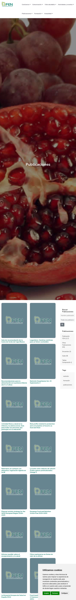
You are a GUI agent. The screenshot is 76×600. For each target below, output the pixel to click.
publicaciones (67, 385)
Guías (65, 356)
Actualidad (48, 13)
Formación (38, 13)
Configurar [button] (64, 593)
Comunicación (37, 4)
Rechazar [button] (55, 593)
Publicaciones (27, 13)
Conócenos (26, 4)
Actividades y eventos (66, 4)
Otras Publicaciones (66, 345)
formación (66, 381)
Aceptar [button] (46, 593)
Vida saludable (50, 4)
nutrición (66, 376)
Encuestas (66, 351)
